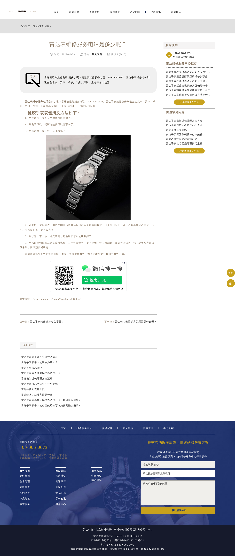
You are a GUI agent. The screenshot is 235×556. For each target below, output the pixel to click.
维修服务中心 (84, 428)
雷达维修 (74, 11)
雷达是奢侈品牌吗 (176, 130)
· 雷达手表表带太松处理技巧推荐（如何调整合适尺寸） (52, 405)
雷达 (35, 26)
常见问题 (135, 11)
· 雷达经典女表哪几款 (32, 389)
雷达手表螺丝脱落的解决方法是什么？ (188, 90)
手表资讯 (60, 498)
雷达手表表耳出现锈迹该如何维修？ (187, 81)
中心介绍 (168, 428)
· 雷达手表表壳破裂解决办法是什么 (40, 373)
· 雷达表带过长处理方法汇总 (36, 378)
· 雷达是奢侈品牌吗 (31, 367)
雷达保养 (115, 11)
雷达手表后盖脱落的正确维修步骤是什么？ (189, 76)
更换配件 (94, 11)
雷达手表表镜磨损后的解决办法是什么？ (189, 94)
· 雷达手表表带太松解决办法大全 (39, 362)
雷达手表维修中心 (103, 536)
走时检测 (25, 476)
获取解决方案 (179, 510)
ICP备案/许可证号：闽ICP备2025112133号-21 (117, 540)
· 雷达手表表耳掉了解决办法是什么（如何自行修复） (50, 400)
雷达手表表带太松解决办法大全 (184, 125)
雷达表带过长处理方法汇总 (181, 139)
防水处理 (25, 481)
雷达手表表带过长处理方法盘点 (184, 121)
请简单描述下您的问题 (178, 492)
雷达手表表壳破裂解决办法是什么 (185, 134)
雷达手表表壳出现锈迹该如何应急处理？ (189, 72)
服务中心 (60, 504)
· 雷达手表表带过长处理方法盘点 (39, 357)
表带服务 (25, 504)
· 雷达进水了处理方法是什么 (36, 394)
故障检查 (25, 487)
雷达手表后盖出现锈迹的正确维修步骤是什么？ (189, 85)
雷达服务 (176, 11)
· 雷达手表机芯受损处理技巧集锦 (39, 384)
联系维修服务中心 (189, 102)
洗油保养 (25, 493)
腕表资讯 (155, 11)
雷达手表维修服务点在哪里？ (47, 321)
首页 (56, 11)
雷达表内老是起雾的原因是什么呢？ (136, 321)
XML (149, 529)
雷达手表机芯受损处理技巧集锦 (184, 144)
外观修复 (25, 498)
